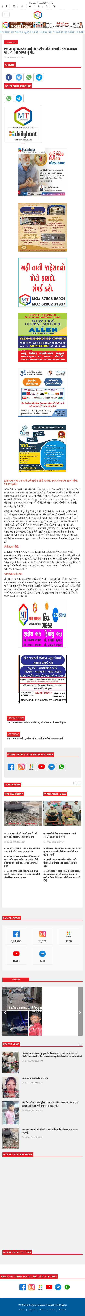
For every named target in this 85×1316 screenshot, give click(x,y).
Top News (16, 979)
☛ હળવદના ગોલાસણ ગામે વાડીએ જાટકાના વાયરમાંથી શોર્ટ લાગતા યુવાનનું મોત (22, 850)
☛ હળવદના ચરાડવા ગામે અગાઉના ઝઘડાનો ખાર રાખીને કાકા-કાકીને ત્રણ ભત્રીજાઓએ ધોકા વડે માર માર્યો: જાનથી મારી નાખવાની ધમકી (22, 861)
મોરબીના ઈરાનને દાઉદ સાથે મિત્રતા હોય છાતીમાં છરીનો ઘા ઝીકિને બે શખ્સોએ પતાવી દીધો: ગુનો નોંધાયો (42, 1009)
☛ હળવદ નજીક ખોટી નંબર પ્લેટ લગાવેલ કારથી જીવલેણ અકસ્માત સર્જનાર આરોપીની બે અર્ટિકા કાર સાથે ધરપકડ (22, 874)
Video (41, 1309)
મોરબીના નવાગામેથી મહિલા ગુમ (35, 1078)
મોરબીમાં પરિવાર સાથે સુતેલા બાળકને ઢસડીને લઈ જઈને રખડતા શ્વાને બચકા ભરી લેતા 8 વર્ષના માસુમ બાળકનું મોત (50, 1104)
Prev (4, 1011)
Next (80, 1011)
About (51, 1309)
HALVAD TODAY (14, 794)
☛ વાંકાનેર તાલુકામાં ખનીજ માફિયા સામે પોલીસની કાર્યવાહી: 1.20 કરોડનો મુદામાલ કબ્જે (60, 863)
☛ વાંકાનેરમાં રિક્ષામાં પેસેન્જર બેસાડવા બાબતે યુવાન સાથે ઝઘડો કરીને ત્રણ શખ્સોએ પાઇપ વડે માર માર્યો (62, 851)
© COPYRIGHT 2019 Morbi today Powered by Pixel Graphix (42, 1304)
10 (54, 1029)
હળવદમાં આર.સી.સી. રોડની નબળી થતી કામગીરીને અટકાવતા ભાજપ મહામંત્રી (20, 835)
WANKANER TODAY (55, 794)
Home (21, 1309)
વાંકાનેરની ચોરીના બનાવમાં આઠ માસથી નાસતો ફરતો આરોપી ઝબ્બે (59, 835)
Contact (62, 1309)
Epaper (32, 1309)
